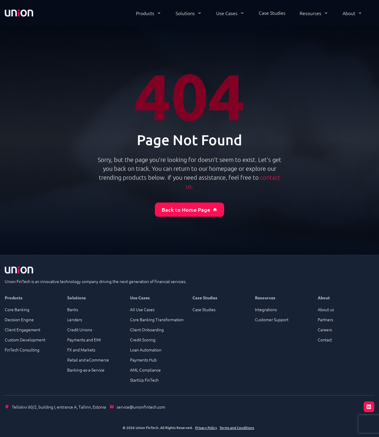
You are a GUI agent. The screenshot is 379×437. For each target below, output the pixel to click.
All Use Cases (142, 309)
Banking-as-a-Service (86, 370)
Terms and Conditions (236, 427)
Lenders (74, 319)
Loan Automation (145, 350)
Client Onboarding (147, 329)
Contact (325, 340)
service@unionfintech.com (141, 407)
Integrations (266, 309)
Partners (325, 319)
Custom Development (25, 340)
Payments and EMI (84, 340)
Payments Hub (143, 360)
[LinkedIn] (369, 406)
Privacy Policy (206, 427)
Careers (325, 329)
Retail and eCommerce (88, 360)
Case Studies (272, 12)
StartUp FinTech (144, 380)
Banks (72, 309)
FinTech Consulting (22, 350)
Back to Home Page (189, 209)
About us (326, 309)
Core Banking (17, 309)
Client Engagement (22, 329)
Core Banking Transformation (157, 319)
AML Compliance (145, 370)
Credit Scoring (142, 340)
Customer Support (271, 319)
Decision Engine (19, 319)
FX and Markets (81, 350)
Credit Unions (79, 329)
